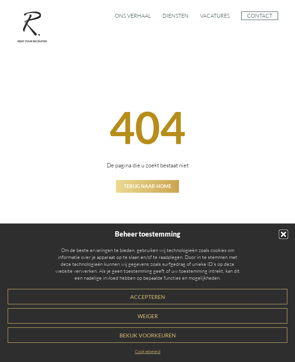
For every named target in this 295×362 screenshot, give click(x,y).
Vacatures (215, 15)
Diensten (175, 15)
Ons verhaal (133, 15)
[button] (283, 234)
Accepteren (147, 297)
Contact (259, 15)
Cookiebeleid (148, 351)
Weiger (148, 316)
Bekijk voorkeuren (147, 335)
